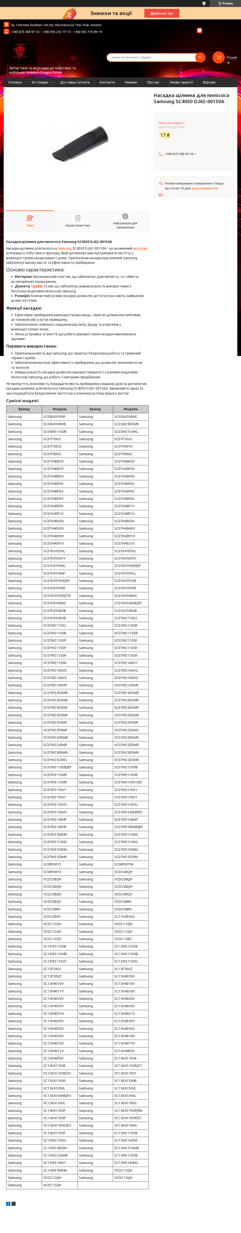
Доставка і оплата (75, 82)
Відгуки (209, 82)
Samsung (65, 248)
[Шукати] (200, 57)
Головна (15, 82)
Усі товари (40, 82)
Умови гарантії (181, 82)
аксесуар (140, 248)
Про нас (153, 82)
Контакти (107, 82)
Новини (131, 82)
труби (36, 286)
